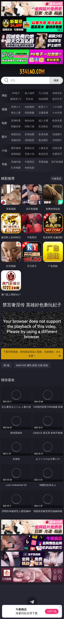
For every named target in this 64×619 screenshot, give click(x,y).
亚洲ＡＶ (16, 106)
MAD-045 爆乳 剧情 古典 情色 (32, 365)
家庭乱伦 (29, 148)
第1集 (6, 365)
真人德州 (29, 93)
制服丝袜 (16, 126)
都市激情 (16, 148)
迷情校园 (16, 153)
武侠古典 (57, 148)
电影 (4, 123)
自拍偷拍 (29, 106)
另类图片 (57, 140)
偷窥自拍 (16, 134)
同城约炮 (16, 161)
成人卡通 (43, 120)
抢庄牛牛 (57, 98)
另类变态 (57, 126)
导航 (4, 164)
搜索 (56, 80)
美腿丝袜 (16, 140)
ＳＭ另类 (57, 112)
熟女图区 (43, 140)
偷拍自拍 (29, 120)
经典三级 (29, 126)
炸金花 (29, 98)
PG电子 (16, 93)
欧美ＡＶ (43, 106)
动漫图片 (57, 134)
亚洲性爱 (16, 120)
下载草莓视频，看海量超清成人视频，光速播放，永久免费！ (32, 354)
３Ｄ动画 (57, 106)
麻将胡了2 (15, 98)
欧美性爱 (57, 120)
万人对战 (43, 93)
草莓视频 (43, 161)
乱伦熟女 (43, 126)
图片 (4, 137)
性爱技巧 (57, 153)
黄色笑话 (43, 153)
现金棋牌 (43, 98)
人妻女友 (43, 148)
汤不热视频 (57, 161)
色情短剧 (29, 167)
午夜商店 (29, 161)
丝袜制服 (29, 112)
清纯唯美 (29, 140)
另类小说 (29, 153)
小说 (4, 150)
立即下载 (51, 611)
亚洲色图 (29, 134)
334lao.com (32, 71)
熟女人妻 (16, 112)
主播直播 (43, 112)
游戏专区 (57, 93)
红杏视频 (16, 167)
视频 (4, 109)
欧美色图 (43, 134)
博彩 (4, 95)
